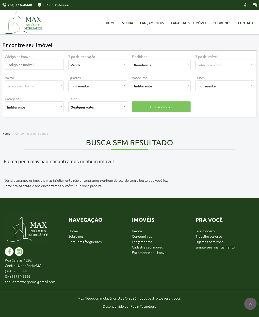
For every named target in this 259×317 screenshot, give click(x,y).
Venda (127, 23)
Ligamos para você (209, 241)
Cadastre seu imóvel (189, 23)
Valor (72, 98)
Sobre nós (222, 23)
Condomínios (142, 236)
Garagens (12, 98)
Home (110, 23)
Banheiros (139, 77)
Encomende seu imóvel (149, 252)
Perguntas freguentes (85, 241)
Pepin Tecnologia (143, 306)
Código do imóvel (18, 56)
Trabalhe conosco (208, 236)
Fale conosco (205, 230)
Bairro (9, 77)
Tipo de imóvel (206, 56)
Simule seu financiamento (215, 247)
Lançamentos (152, 23)
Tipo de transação (81, 56)
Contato (245, 23)
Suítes (200, 77)
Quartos (74, 77)
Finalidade (139, 56)
